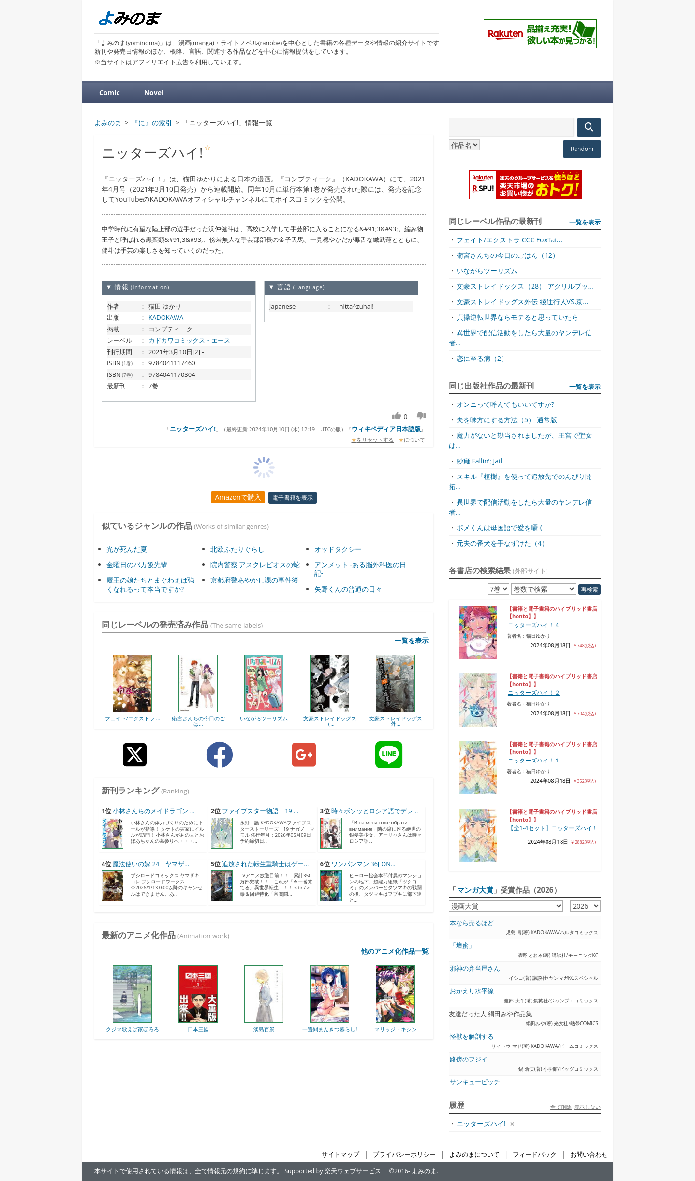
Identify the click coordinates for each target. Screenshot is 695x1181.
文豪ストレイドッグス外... (395, 721)
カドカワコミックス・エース (189, 340)
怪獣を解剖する (472, 1036)
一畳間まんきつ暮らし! (329, 1028)
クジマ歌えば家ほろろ (132, 1028)
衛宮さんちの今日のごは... (198, 721)
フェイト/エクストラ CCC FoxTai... (509, 239)
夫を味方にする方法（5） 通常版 (507, 419)
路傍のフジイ (469, 1059)
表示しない (587, 1106)
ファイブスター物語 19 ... (260, 811)
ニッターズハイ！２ (534, 692)
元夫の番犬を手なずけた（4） (502, 543)
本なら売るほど (472, 923)
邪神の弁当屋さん (475, 968)
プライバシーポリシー (404, 1155)
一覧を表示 (412, 640)
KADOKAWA (165, 317)
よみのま (424, 1171)
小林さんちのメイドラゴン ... (153, 811)
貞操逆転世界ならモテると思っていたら (517, 317)
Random (582, 149)
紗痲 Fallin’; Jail (479, 460)
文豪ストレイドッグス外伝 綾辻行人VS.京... (522, 301)
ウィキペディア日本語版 (386, 428)
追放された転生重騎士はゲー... (265, 864)
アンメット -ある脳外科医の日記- (360, 569)
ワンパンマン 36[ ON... (363, 864)
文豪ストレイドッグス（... (329, 721)
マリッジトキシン (395, 1028)
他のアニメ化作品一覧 (395, 951)
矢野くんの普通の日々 (348, 589)
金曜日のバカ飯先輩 (136, 564)
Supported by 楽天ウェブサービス (332, 1171)
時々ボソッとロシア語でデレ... (374, 811)
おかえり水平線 (472, 991)
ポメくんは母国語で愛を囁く (501, 527)
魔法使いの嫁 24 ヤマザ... (151, 864)
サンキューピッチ (475, 1082)
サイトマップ (340, 1155)
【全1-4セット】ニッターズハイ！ (553, 828)
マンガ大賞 (475, 890)
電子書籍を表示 (292, 497)
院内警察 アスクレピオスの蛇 (255, 564)
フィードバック (535, 1155)
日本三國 (198, 1028)
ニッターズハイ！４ (534, 625)
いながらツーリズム (264, 718)
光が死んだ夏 (126, 548)
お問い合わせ (589, 1155)
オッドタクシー (338, 548)
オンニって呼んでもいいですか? (505, 404)
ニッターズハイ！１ (534, 760)
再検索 (589, 589)
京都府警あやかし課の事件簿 (254, 579)
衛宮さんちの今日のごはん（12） (508, 255)
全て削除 (561, 1106)
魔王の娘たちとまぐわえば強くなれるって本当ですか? (150, 584)
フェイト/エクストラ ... (132, 718)
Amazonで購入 (238, 497)
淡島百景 (264, 1028)
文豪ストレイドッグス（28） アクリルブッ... (525, 286)
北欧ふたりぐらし (237, 548)
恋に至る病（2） (482, 358)
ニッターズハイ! (193, 428)
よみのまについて (474, 1155)
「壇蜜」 (462, 946)
